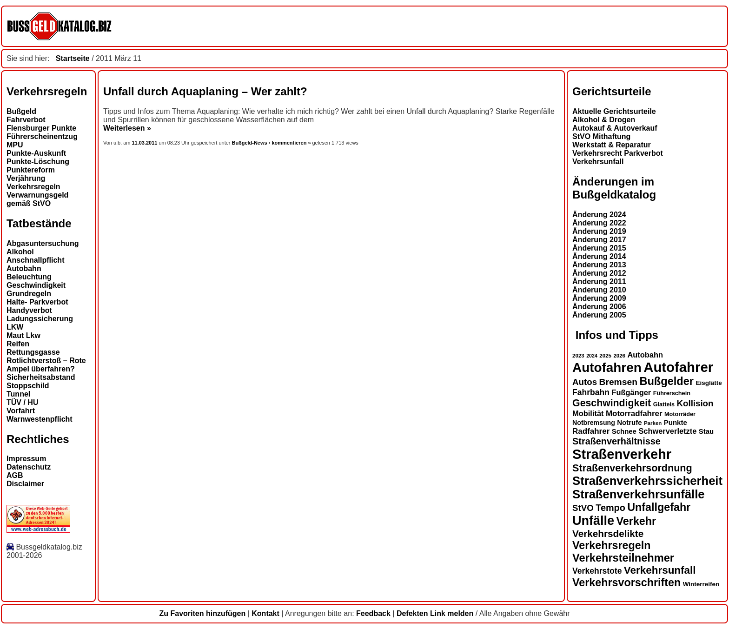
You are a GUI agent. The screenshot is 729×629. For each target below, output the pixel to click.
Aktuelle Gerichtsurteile (614, 111)
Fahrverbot (26, 120)
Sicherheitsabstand (41, 377)
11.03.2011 (145, 143)
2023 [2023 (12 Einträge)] (578, 355)
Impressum (26, 459)
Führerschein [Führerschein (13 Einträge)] (671, 393)
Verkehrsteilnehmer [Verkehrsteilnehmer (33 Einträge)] (623, 558)
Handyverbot (29, 310)
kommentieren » (291, 143)
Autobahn (24, 268)
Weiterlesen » (127, 128)
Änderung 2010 (599, 290)
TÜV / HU (22, 402)
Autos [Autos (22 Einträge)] (584, 382)
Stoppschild (28, 386)
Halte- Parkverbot (37, 302)
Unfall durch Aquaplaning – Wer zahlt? (205, 91)
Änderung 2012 (599, 273)
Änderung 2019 (599, 231)
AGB (15, 475)
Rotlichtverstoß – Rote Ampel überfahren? (46, 365)
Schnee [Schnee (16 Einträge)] (624, 431)
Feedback (373, 613)
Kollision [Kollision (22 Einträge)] (695, 403)
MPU (15, 145)
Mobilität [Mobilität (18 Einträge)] (587, 413)
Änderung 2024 (599, 214)
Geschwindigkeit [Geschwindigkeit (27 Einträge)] (611, 403)
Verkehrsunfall (597, 162)
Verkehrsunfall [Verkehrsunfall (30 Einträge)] (660, 570)
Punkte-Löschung (38, 162)
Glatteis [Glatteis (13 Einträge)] (664, 404)
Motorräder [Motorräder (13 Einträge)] (680, 414)
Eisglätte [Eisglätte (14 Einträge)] (709, 382)
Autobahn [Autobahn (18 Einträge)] (645, 355)
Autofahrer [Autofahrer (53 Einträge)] (678, 367)
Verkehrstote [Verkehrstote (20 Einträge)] (597, 571)
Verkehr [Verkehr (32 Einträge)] (636, 521)
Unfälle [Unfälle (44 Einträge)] (593, 521)
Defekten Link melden (435, 613)
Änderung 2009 (599, 298)
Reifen (18, 344)
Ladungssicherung (40, 319)
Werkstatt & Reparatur (611, 145)
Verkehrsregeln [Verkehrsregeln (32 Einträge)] (611, 545)
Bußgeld (21, 111)
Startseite (73, 58)
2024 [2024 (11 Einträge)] (591, 355)
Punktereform (31, 170)
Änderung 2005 (599, 315)
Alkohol (20, 252)
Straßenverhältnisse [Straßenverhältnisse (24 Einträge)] (616, 441)
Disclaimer (25, 484)
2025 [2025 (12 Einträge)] (605, 355)
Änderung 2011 (599, 281)
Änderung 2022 (599, 223)
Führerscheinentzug (42, 136)
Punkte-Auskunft (36, 153)
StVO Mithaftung (601, 136)
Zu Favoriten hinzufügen (202, 613)
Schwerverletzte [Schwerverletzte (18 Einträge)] (667, 431)
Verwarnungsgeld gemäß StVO (37, 199)
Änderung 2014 (599, 256)
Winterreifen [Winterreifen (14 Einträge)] (701, 584)
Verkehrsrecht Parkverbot (617, 153)
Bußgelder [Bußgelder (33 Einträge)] (666, 381)
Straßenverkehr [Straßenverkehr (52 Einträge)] (621, 454)
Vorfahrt (21, 411)
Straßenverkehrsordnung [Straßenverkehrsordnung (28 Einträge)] (632, 468)
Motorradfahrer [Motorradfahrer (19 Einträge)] (634, 413)
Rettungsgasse (33, 352)
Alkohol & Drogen (603, 120)
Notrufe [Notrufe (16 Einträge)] (629, 422)
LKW (15, 327)
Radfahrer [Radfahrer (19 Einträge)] (591, 431)
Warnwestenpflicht (40, 419)
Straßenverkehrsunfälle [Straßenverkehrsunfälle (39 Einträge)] (638, 494)
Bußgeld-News (249, 143)
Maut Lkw (23, 335)
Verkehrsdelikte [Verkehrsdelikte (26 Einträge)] (607, 533)
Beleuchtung (29, 277)
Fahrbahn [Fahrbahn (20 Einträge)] (591, 392)
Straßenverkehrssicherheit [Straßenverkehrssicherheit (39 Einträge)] (647, 480)
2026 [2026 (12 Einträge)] (619, 355)
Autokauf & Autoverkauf (614, 128)
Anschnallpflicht (35, 260)
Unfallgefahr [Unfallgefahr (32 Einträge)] (658, 507)
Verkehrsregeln (33, 187)
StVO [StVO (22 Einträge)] (583, 508)
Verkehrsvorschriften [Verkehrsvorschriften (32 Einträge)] (626, 582)
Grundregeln (29, 294)
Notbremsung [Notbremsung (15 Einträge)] (593, 422)
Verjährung (26, 178)
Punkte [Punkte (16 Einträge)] (675, 422)
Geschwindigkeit (36, 285)
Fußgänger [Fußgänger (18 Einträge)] (631, 392)
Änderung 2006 (599, 307)
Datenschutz (29, 467)
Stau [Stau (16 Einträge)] (706, 431)
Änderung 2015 (599, 248)
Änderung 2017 (599, 240)
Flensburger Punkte (41, 128)
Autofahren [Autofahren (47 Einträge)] (607, 367)
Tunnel (18, 394)
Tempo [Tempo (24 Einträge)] (610, 508)
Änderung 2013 (599, 265)
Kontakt (265, 613)
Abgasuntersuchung (43, 243)
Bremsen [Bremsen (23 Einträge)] (618, 382)
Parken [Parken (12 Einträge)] (653, 423)
